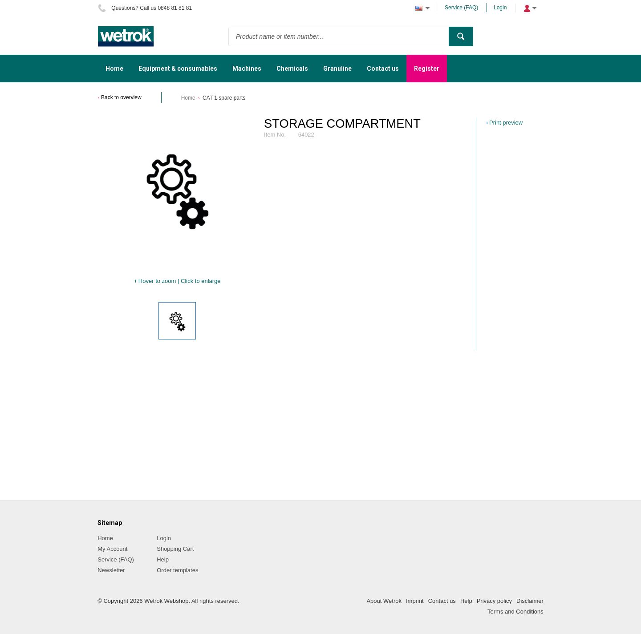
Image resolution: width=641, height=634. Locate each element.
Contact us (442, 601)
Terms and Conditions (515, 611)
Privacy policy (494, 601)
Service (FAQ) (461, 7)
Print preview (506, 122)
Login (500, 7)
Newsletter (111, 570)
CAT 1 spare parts (224, 98)
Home (188, 98)
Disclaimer (530, 601)
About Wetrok (384, 601)
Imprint (415, 601)
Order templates (177, 570)
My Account (112, 548)
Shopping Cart (175, 548)
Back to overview (121, 97)
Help (163, 559)
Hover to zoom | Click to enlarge (179, 281)
